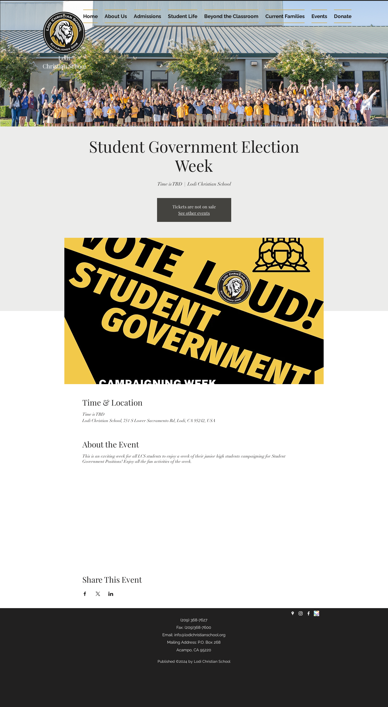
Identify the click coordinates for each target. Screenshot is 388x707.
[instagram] (300, 613)
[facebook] (308, 613)
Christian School (64, 66)
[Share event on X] (97, 594)
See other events (194, 213)
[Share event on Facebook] (84, 594)
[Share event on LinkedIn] (110, 594)
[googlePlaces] (292, 613)
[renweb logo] (316, 613)
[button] (319, 16)
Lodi (64, 58)
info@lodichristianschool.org (199, 635)
